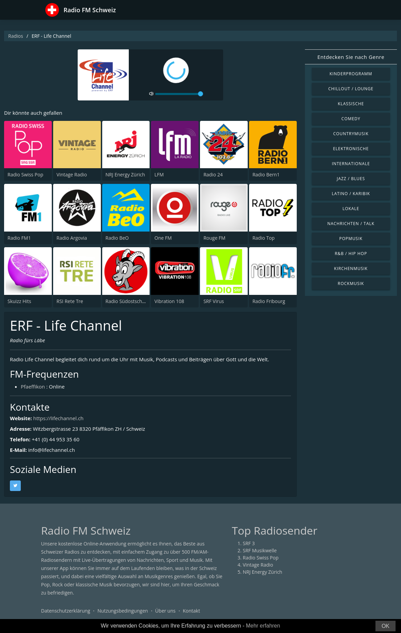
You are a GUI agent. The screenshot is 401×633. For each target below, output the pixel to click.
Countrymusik (351, 134)
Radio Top (263, 238)
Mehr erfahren (263, 626)
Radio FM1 (19, 238)
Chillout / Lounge (351, 89)
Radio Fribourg (268, 301)
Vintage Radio (72, 174)
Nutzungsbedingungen (122, 610)
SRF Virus (213, 301)
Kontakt (191, 610)
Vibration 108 (169, 301)
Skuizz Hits (19, 301)
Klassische (351, 104)
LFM (159, 174)
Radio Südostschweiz (129, 301)
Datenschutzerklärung (65, 610)
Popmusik (351, 238)
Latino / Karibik (351, 193)
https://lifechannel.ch (58, 418)
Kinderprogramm (350, 74)
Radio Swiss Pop (25, 174)
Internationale (351, 164)
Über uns (165, 610)
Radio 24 (213, 174)
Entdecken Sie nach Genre (351, 56)
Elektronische (351, 149)
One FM (163, 238)
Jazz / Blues (351, 178)
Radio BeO (117, 238)
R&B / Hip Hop (351, 253)
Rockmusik (351, 283)
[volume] (179, 94)
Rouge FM (214, 238)
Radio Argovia (72, 238)
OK (385, 626)
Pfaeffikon (33, 386)
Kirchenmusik (351, 268)
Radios (15, 36)
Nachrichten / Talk (350, 223)
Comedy (350, 119)
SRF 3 (249, 543)
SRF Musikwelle (260, 550)
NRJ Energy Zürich (125, 174)
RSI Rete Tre (70, 301)
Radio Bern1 (266, 174)
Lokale (350, 208)
